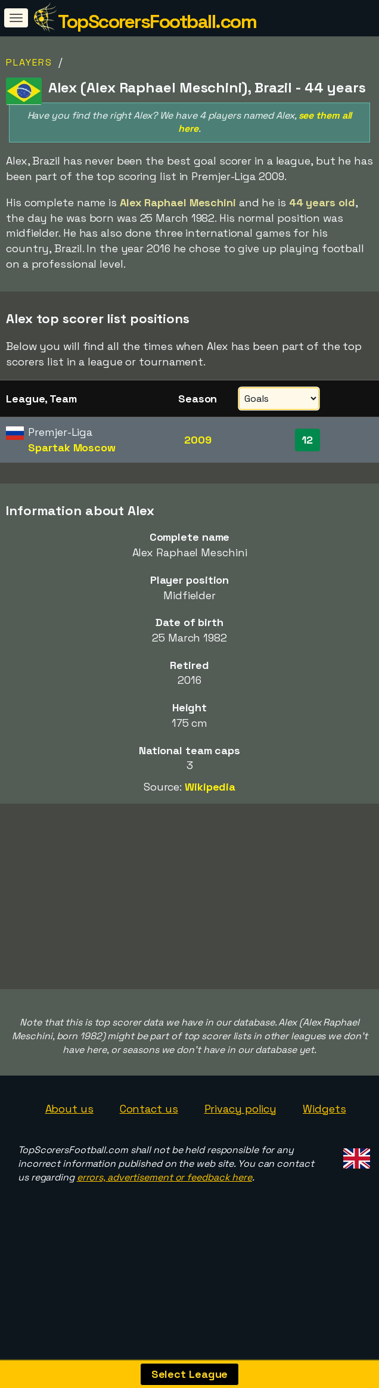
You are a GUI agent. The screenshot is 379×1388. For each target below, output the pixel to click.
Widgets (324, 1141)
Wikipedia (210, 787)
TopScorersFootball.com (157, 21)
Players (29, 62)
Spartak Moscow (72, 447)
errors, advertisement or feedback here (164, 1210)
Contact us (149, 1141)
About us (69, 1141)
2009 (198, 440)
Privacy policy (240, 1141)
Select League (189, 1374)
